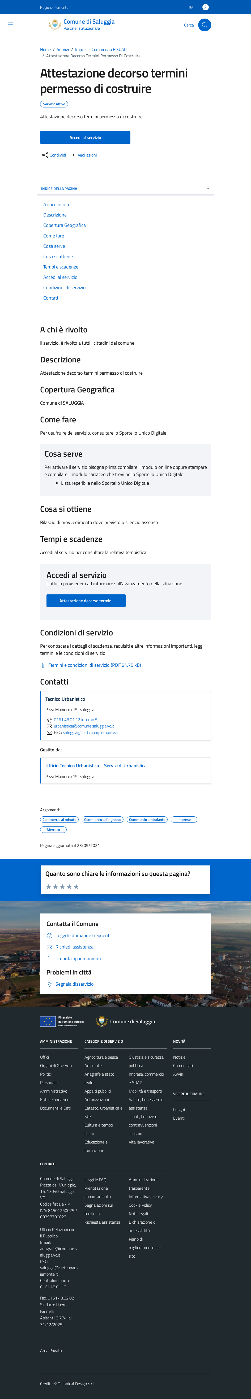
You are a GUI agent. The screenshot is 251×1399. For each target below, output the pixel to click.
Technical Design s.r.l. (76, 1383)
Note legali (138, 1213)
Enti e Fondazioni (55, 1099)
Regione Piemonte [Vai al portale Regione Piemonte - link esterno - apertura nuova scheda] (54, 7)
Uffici (44, 1057)
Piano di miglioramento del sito (145, 1247)
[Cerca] (204, 25)
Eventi (179, 1118)
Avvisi (178, 1074)
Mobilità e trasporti (145, 1091)
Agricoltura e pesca (101, 1057)
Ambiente (93, 1065)
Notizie (179, 1057)
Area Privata (51, 1350)
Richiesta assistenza (102, 1222)
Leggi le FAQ (95, 1179)
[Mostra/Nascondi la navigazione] (10, 24)
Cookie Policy (140, 1205)
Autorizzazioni (96, 1099)
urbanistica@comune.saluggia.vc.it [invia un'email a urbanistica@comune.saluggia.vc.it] (79, 726)
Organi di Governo (56, 1065)
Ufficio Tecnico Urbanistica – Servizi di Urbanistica (96, 765)
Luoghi (179, 1109)
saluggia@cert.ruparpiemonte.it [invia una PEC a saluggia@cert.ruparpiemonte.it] (90, 732)
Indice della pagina (125, 188)
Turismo (135, 1133)
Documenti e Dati (55, 1108)
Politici (46, 1074)
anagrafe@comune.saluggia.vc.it (58, 1251)
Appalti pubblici (97, 1091)
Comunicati (183, 1065)
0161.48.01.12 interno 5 (71, 719)
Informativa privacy (146, 1196)
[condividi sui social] (53, 155)
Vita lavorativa (141, 1142)
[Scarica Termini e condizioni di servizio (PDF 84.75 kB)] (90, 665)
